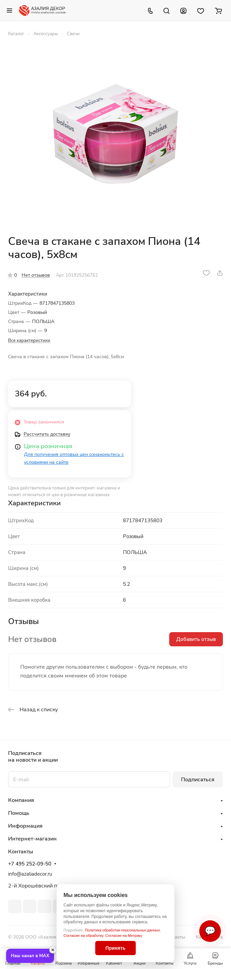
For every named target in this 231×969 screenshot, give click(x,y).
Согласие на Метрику (123, 935)
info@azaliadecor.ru (30, 874)
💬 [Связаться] (210, 931)
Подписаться (197, 779)
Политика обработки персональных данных (122, 930)
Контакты (174, 937)
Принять (115, 948)
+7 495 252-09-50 (29, 864)
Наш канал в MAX (30, 956)
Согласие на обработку (83, 935)
